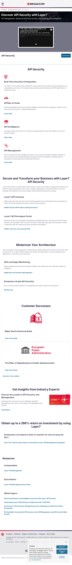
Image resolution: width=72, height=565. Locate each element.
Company (42, 534)
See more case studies (11, 376)
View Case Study (11, 338)
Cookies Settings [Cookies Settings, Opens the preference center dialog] (62, 557)
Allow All (62, 547)
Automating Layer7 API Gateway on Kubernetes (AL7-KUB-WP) (27, 502)
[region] (48, 550)
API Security (8, 290)
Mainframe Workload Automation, (16, 557)
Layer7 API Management (13, 470)
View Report (5, 410)
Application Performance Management (18, 272)
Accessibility (9, 542)
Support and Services (29, 534)
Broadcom (36, 4)
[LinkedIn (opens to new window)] (26, 551)
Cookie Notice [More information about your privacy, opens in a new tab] (36, 560)
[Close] (66, 542)
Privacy (17, 542)
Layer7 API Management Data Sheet (17, 484)
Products (9, 534)
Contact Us (66, 55)
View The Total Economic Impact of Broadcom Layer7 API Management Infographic (34, 442)
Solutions (17, 534)
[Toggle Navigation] (2, 4)
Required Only (62, 551)
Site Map (22, 542)
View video (8, 114)
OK (36, 44)
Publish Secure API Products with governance (21, 207)
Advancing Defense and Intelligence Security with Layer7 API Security (30, 498)
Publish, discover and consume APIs (17, 229)
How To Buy (51, 534)
